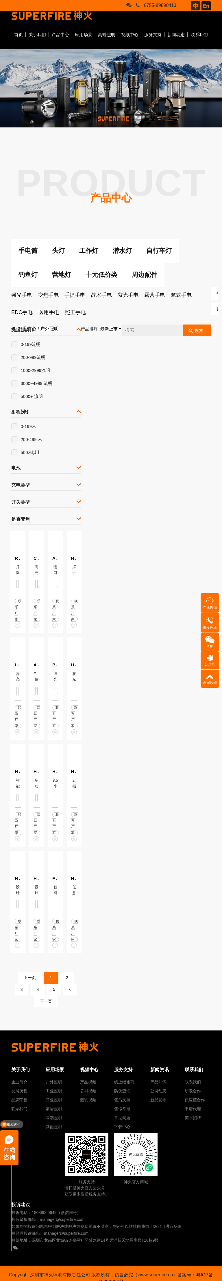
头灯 (58, 250)
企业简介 (19, 1082)
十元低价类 (101, 274)
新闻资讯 (159, 1069)
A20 (56, 558)
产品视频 (88, 1082)
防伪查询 (122, 1091)
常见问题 (122, 1117)
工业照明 (54, 1091)
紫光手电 (128, 295)
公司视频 (88, 1091)
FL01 (57, 878)
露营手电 (154, 295)
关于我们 (37, 34)
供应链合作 (195, 1100)
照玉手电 (75, 312)
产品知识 (158, 1082)
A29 (38, 664)
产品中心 (60, 34)
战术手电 (101, 295)
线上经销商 (124, 1082)
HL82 (76, 558)
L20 (18, 664)
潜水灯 (122, 250)
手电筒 (28, 250)
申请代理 (193, 1108)
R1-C (20, 558)
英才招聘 (193, 1117)
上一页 (30, 977)
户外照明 (54, 1082)
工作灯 (88, 250)
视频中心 (129, 34)
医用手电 (48, 312)
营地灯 (61, 274)
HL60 (57, 771)
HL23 (39, 771)
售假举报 (122, 1108)
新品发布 (158, 1100)
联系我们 (199, 34)
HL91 (76, 664)
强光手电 (21, 295)
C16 (38, 558)
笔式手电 (181, 295)
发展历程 (19, 1091)
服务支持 (153, 34)
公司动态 (158, 1091)
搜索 (199, 330)
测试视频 (88, 1100)
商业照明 (54, 1100)
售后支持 (122, 1100)
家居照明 (54, 1108)
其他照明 (54, 1126)
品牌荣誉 (19, 1100)
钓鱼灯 (28, 274)
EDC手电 (22, 312)
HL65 (76, 771)
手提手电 (74, 295)
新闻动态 (176, 34)
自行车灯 (159, 250)
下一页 (46, 1001)
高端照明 (106, 34)
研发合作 (193, 1091)
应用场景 (83, 34)
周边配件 (144, 274)
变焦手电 (48, 295)
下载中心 (122, 1126)
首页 (18, 34)
